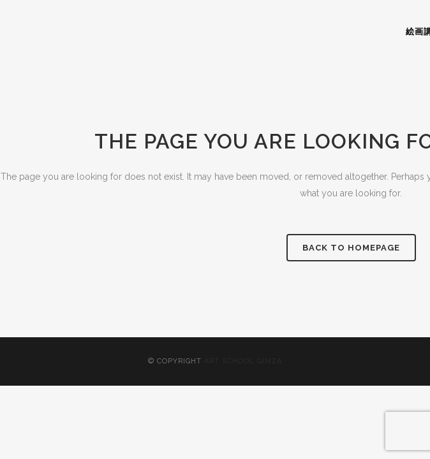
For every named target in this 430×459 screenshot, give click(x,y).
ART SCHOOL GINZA (243, 361)
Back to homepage (351, 247)
